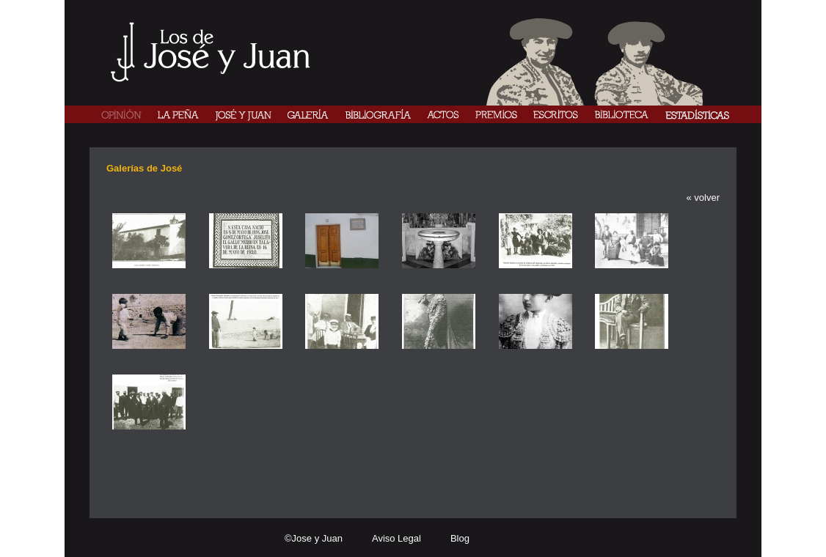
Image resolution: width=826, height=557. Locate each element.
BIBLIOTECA (621, 114)
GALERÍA (308, 114)
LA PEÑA (178, 114)
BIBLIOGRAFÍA (378, 114)
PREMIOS (496, 114)
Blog (459, 538)
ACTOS (443, 114)
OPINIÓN (121, 114)
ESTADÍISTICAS (697, 114)
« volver (703, 197)
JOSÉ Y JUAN (243, 114)
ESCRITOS (555, 114)
